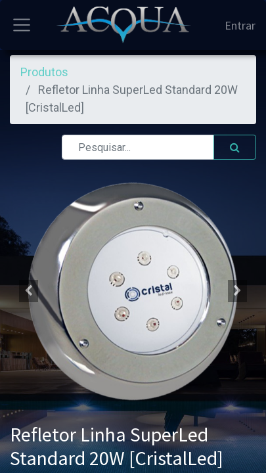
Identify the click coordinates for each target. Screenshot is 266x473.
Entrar (240, 25)
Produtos (44, 72)
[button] (28, 291)
